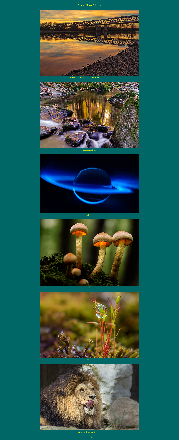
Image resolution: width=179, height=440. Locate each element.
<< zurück (89, 437)
